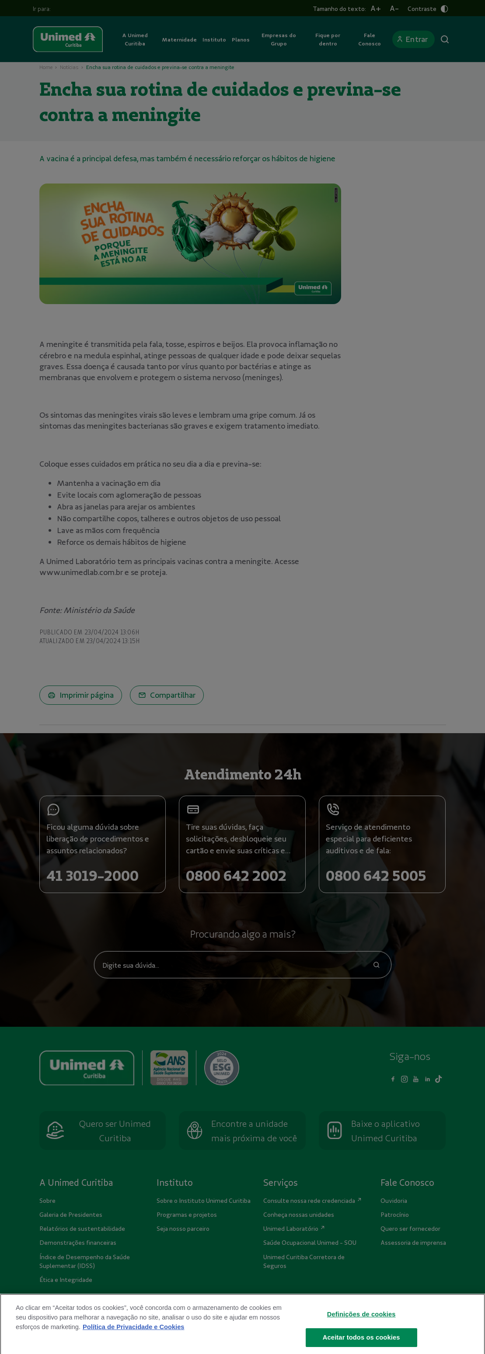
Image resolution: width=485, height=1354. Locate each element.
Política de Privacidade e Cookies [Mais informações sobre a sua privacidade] (133, 1339)
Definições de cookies (361, 1326)
